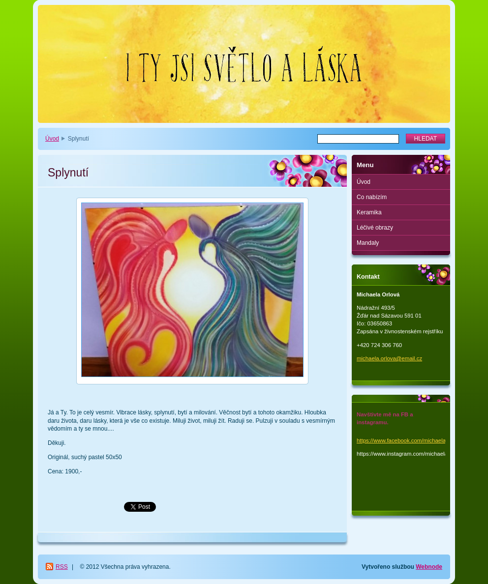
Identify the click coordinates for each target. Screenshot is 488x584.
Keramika (369, 212)
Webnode (429, 566)
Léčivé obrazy (375, 227)
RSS (62, 566)
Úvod (52, 138)
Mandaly (368, 242)
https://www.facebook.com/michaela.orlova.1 (412, 440)
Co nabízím (372, 197)
